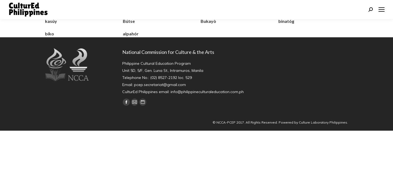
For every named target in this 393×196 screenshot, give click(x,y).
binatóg (286, 21)
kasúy (51, 21)
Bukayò (208, 21)
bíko (49, 33)
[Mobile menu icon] (381, 9)
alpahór (131, 33)
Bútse (129, 21)
